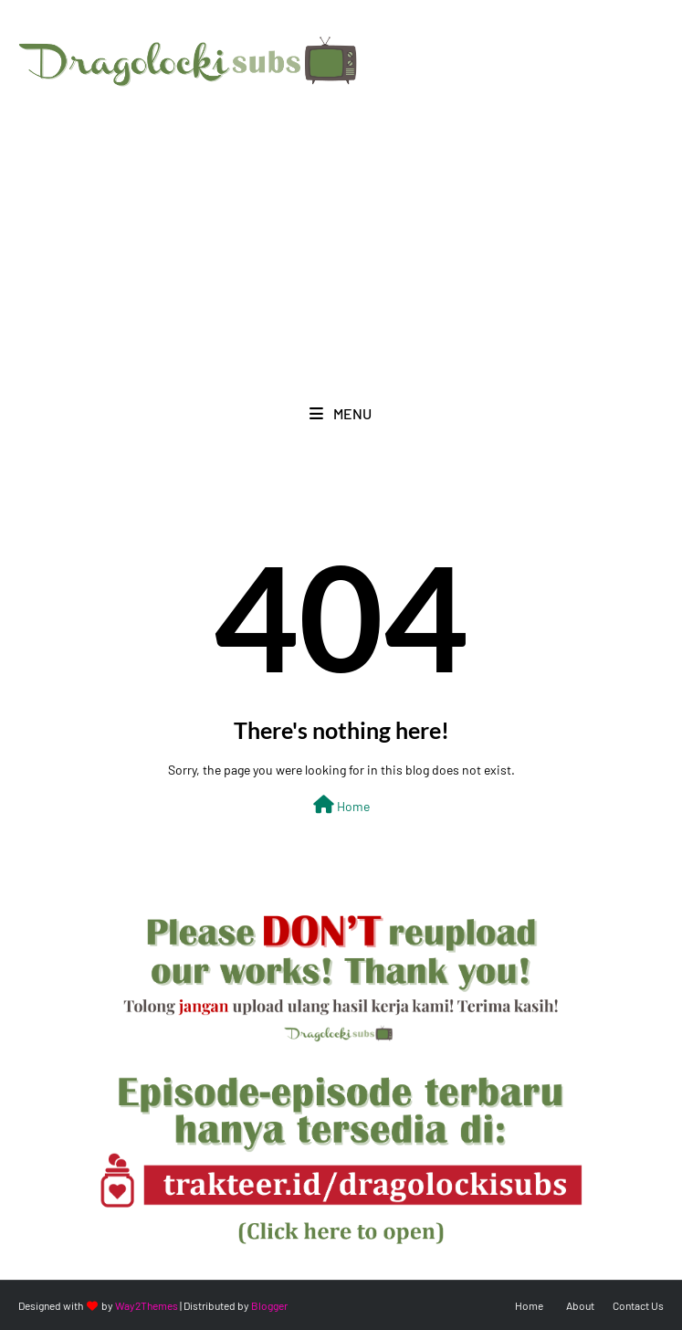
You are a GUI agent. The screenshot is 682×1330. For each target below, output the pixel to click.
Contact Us (638, 1305)
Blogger (269, 1305)
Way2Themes (146, 1305)
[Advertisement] (341, 228)
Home (341, 805)
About (580, 1305)
